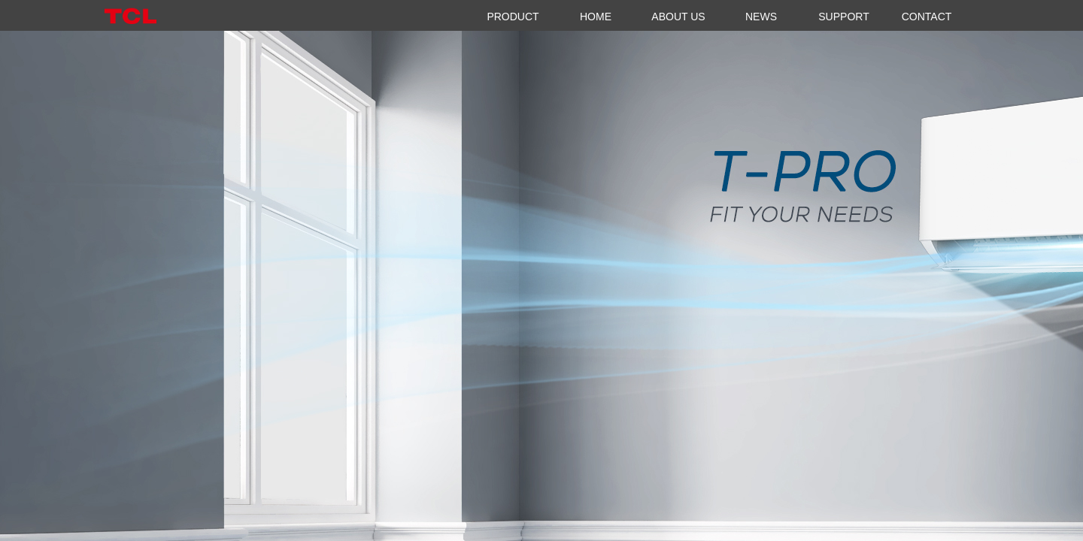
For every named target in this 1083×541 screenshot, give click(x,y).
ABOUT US (678, 17)
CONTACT (927, 17)
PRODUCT (512, 17)
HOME (595, 17)
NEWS (761, 17)
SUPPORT (843, 17)
